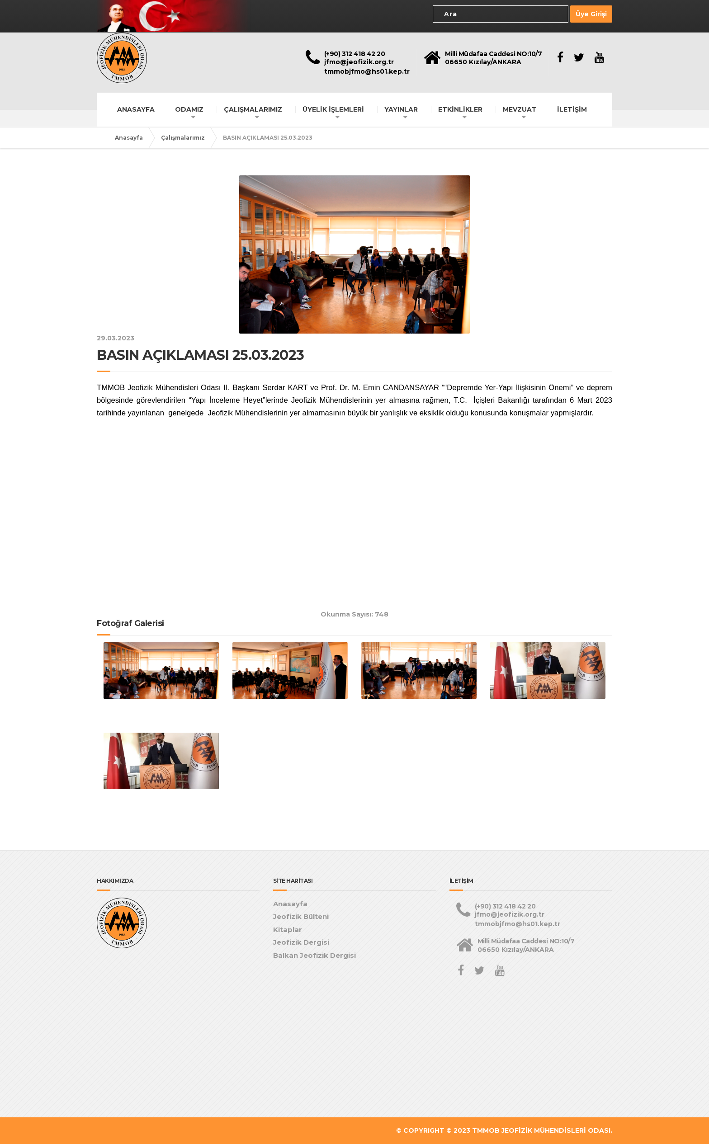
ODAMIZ (189, 109)
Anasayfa (129, 137)
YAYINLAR (401, 109)
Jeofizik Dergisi (301, 942)
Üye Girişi (591, 14)
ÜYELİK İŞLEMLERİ (333, 109)
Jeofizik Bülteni (301, 916)
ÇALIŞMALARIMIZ (253, 109)
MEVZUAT (520, 109)
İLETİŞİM (572, 109)
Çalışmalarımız (183, 137)
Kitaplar (287, 929)
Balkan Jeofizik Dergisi (314, 955)
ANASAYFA (136, 109)
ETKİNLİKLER (460, 109)
